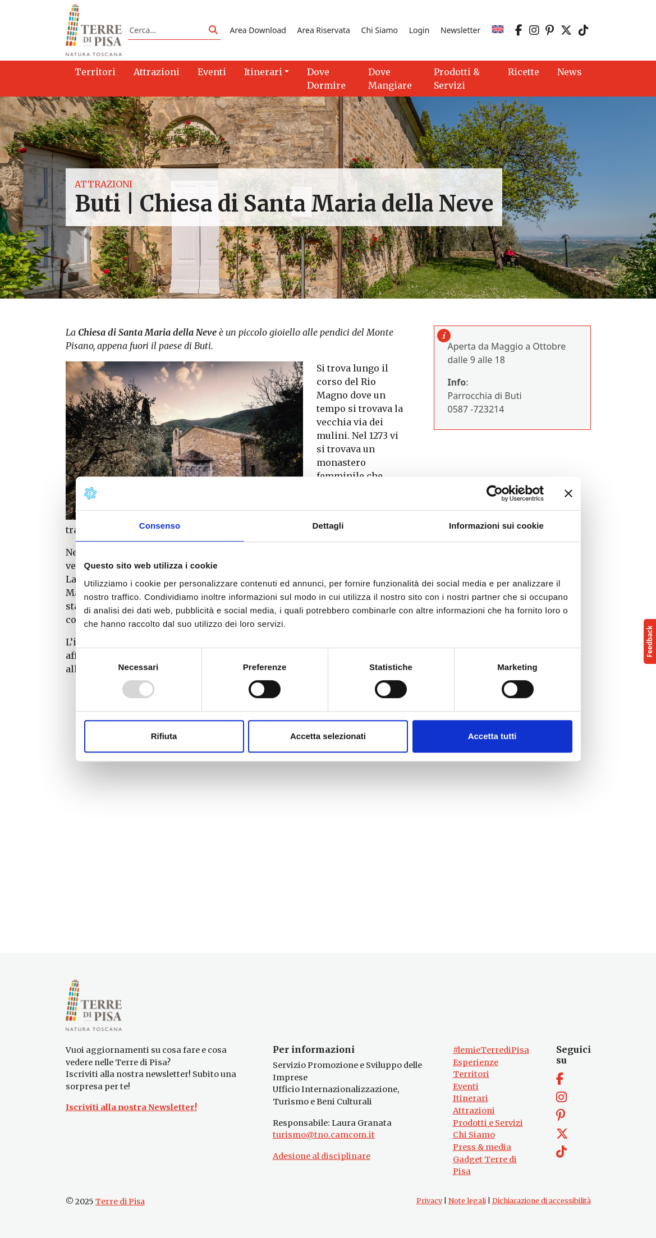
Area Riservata (323, 30)
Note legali (467, 1200)
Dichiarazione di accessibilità (541, 1200)
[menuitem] (498, 30)
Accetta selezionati (328, 736)
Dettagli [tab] (328, 525)
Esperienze (475, 1062)
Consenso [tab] (159, 525)
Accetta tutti (492, 736)
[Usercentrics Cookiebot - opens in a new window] (495, 493)
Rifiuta (164, 736)
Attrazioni (103, 184)
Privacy (429, 1200)
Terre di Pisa (120, 1201)
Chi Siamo (379, 30)
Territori (471, 1074)
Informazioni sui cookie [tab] (496, 525)
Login (419, 30)
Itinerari (470, 1098)
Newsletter (460, 30)
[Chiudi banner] (568, 493)
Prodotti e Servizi (488, 1123)
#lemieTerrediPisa (491, 1050)
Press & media (482, 1147)
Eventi (466, 1086)
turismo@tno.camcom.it (324, 1135)
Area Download (258, 30)
